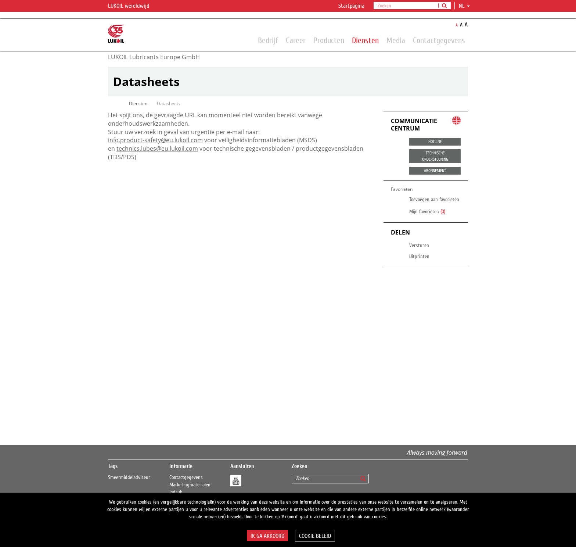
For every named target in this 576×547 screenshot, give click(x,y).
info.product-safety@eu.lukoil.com (155, 140)
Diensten (365, 40)
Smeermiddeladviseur (129, 477)
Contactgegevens (439, 40)
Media (395, 40)
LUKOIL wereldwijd (133, 6)
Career (296, 40)
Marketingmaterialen (189, 485)
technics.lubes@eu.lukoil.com (157, 148)
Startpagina (351, 6)
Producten (328, 40)
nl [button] (464, 6)
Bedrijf (268, 40)
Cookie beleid (315, 536)
